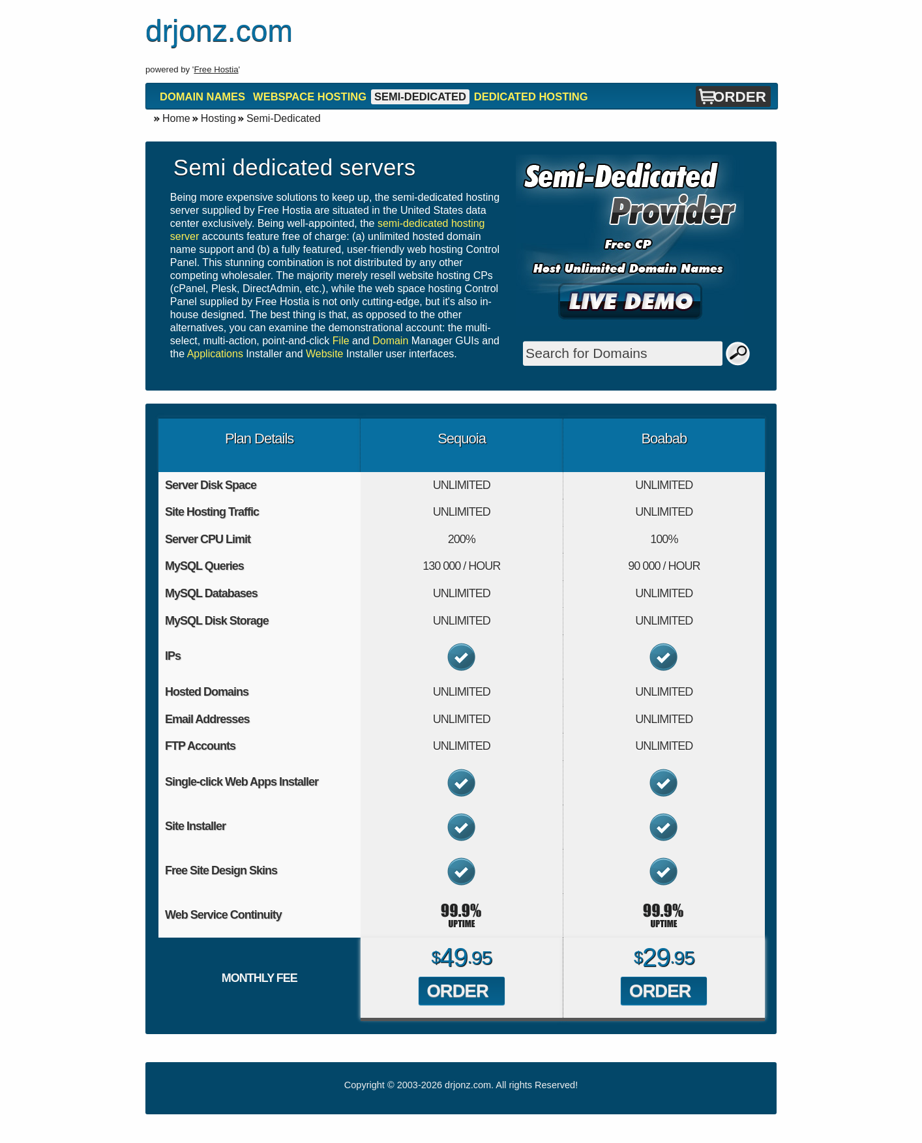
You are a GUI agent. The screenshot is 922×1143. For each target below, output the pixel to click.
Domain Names (202, 96)
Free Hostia (216, 69)
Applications (215, 353)
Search (738, 353)
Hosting (218, 118)
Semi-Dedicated (420, 96)
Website (325, 353)
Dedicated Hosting (531, 96)
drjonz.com (468, 1085)
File (341, 340)
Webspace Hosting (309, 96)
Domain (390, 340)
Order (739, 97)
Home (176, 118)
